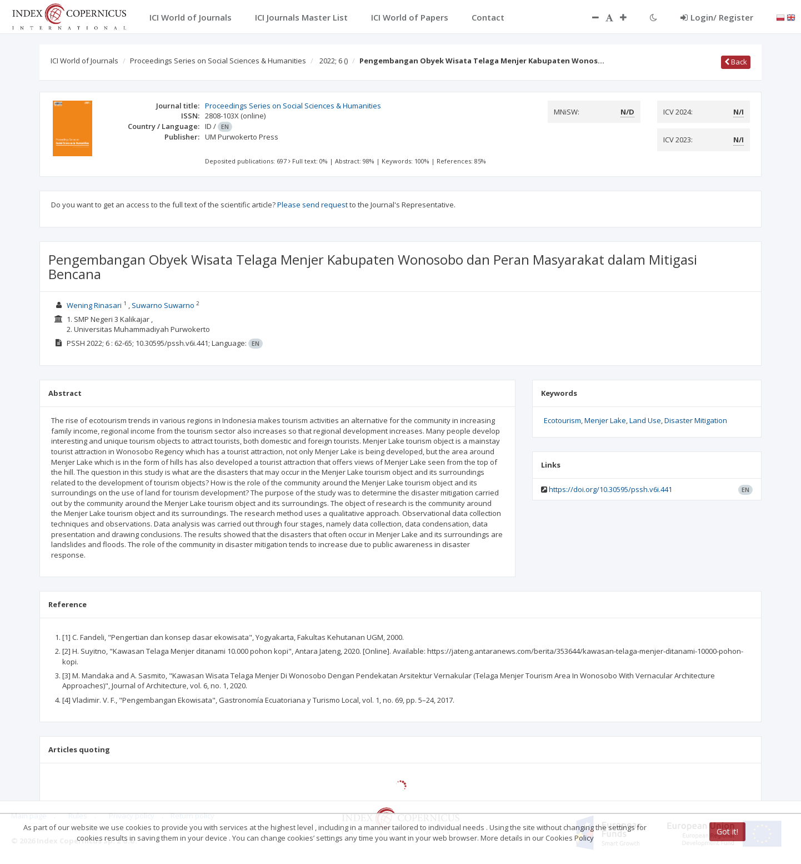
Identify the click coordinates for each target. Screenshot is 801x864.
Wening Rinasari (94, 305)
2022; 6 (333, 61)
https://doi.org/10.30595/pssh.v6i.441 (610, 489)
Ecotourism (562, 420)
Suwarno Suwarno (163, 305)
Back (735, 62)
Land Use (645, 420)
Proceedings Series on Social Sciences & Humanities (218, 61)
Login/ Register (716, 17)
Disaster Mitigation (695, 420)
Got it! (727, 831)
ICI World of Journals (84, 61)
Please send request (312, 205)
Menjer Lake (605, 420)
